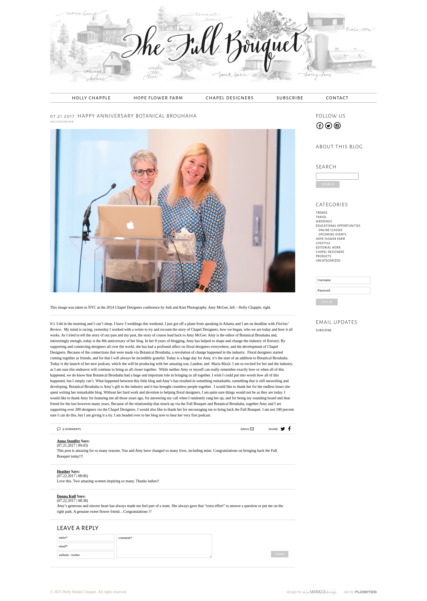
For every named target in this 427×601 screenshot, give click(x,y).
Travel (321, 217)
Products (323, 256)
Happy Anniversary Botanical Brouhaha (123, 116)
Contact (337, 98)
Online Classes (331, 230)
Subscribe (290, 98)
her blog (151, 415)
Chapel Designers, (205, 329)
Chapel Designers (230, 98)
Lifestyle (323, 243)
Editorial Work (328, 247)
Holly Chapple (91, 98)
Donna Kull (66, 496)
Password (324, 290)
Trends (322, 212)
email (247, 429)
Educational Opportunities (338, 225)
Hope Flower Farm (158, 98)
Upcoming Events (332, 234)
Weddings (324, 221)
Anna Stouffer (68, 441)
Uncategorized (62, 122)
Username (324, 280)
